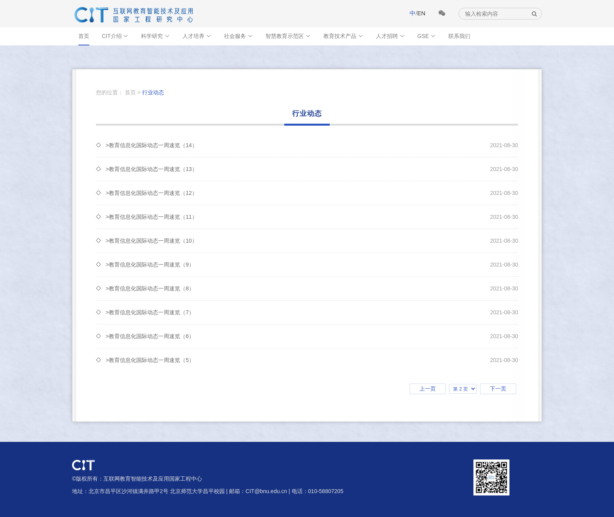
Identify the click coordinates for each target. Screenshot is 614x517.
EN (421, 13)
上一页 (427, 388)
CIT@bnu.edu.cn (266, 491)
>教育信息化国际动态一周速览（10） (312, 240)
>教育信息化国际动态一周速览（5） (312, 360)
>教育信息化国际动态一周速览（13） (312, 169)
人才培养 (196, 36)
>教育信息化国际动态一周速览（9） (312, 264)
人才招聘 (390, 36)
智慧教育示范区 (288, 36)
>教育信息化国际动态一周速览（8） (312, 288)
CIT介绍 (115, 36)
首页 (83, 36)
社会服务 (238, 36)
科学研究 (155, 36)
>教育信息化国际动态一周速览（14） (312, 145)
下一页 (498, 388)
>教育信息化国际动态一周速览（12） (312, 193)
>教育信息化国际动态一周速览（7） (312, 312)
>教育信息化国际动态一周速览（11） (312, 217)
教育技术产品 (343, 36)
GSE (426, 36)
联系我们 (459, 36)
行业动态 (153, 92)
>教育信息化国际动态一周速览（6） (312, 336)
